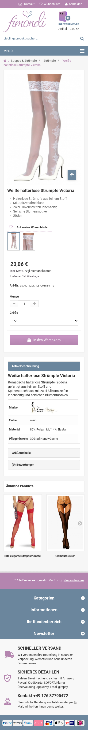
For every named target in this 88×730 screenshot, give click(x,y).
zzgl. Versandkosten (38, 271)
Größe (14, 312)
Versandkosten (74, 580)
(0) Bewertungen (23, 464)
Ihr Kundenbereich (44, 621)
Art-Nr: (14, 285)
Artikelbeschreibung (25, 366)
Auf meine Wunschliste (31, 227)
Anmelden (75, 4)
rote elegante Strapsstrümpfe (22, 556)
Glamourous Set (65, 556)
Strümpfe (49, 60)
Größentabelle (21, 453)
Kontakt (29, 4)
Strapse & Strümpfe (24, 60)
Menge (14, 296)
